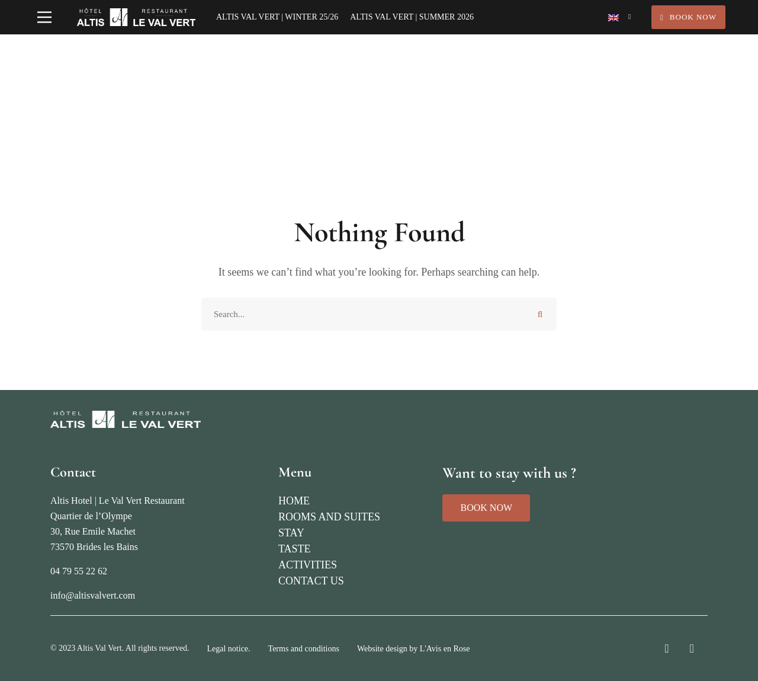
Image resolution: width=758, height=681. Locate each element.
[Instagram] (666, 648)
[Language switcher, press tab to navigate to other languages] (619, 17)
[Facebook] (692, 648)
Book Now (688, 16)
